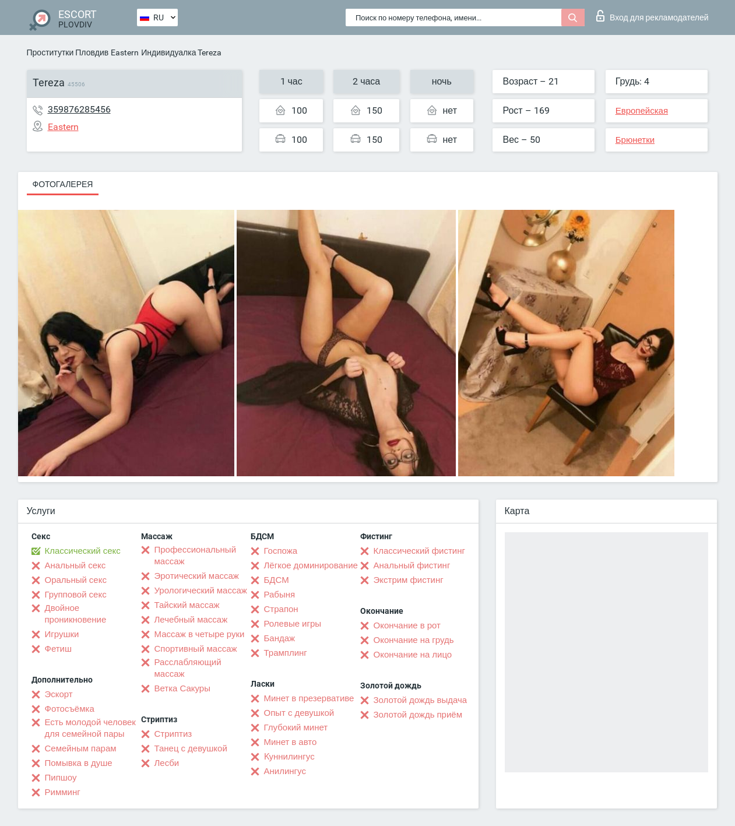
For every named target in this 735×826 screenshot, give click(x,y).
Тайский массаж (187, 605)
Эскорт (59, 694)
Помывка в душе (78, 763)
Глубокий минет (296, 727)
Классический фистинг (419, 551)
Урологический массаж (200, 590)
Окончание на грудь (414, 640)
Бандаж (280, 638)
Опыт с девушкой (299, 713)
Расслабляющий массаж (187, 668)
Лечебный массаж (191, 619)
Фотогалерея (63, 184)
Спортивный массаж (195, 649)
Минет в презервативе (309, 698)
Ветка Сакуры (182, 688)
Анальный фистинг (412, 565)
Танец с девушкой (190, 748)
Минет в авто (290, 742)
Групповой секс (76, 594)
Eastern (125, 52)
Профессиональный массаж (195, 555)
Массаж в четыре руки (199, 634)
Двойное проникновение (76, 614)
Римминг (62, 792)
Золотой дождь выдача (420, 700)
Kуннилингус (289, 756)
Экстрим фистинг (409, 580)
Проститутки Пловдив (68, 52)
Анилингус (285, 771)
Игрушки (62, 634)
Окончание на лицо (413, 654)
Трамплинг (285, 653)
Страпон (281, 609)
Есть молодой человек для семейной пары (90, 728)
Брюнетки (635, 140)
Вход (652, 15)
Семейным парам (81, 748)
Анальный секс (75, 565)
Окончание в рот (407, 625)
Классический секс (83, 551)
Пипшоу (61, 777)
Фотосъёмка (69, 709)
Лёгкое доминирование (311, 565)
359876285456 (79, 109)
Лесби (167, 763)
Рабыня (280, 594)
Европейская (642, 111)
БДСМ (276, 580)
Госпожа (281, 551)
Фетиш (58, 649)
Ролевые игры (293, 623)
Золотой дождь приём (418, 714)
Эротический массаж (196, 576)
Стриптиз (173, 734)
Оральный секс (76, 580)
